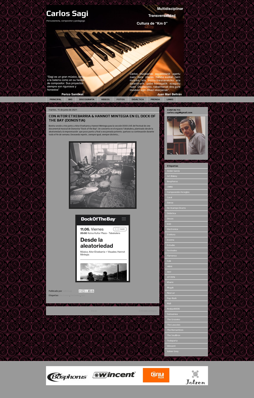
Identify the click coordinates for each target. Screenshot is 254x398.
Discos (170, 218)
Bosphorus (172, 181)
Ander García (173, 171)
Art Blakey (172, 176)
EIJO (169, 224)
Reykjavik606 (173, 308)
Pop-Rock (172, 298)
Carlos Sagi (67, 13)
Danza (170, 202)
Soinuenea (172, 314)
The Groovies (173, 319)
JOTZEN (171, 277)
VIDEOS (105, 99)
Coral (169, 197)
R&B (169, 303)
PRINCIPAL (55, 99)
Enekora (171, 234)
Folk (169, 261)
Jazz (83, 295)
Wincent (171, 346)
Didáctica (171, 213)
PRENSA (155, 99)
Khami (170, 282)
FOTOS (121, 99)
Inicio (94, 310)
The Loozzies (173, 324)
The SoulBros (173, 335)
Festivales (75, 295)
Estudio (171, 245)
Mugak (170, 287)
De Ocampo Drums (176, 208)
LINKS (170, 99)
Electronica (64, 295)
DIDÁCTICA (138, 99)
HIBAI (169, 266)
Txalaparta (172, 340)
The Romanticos (175, 330)
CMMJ (170, 186)
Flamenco (172, 255)
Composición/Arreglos (178, 192)
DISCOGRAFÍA (86, 99)
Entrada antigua (148, 310)
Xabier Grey (172, 351)
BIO (70, 99)
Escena (170, 239)
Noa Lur (171, 293)
